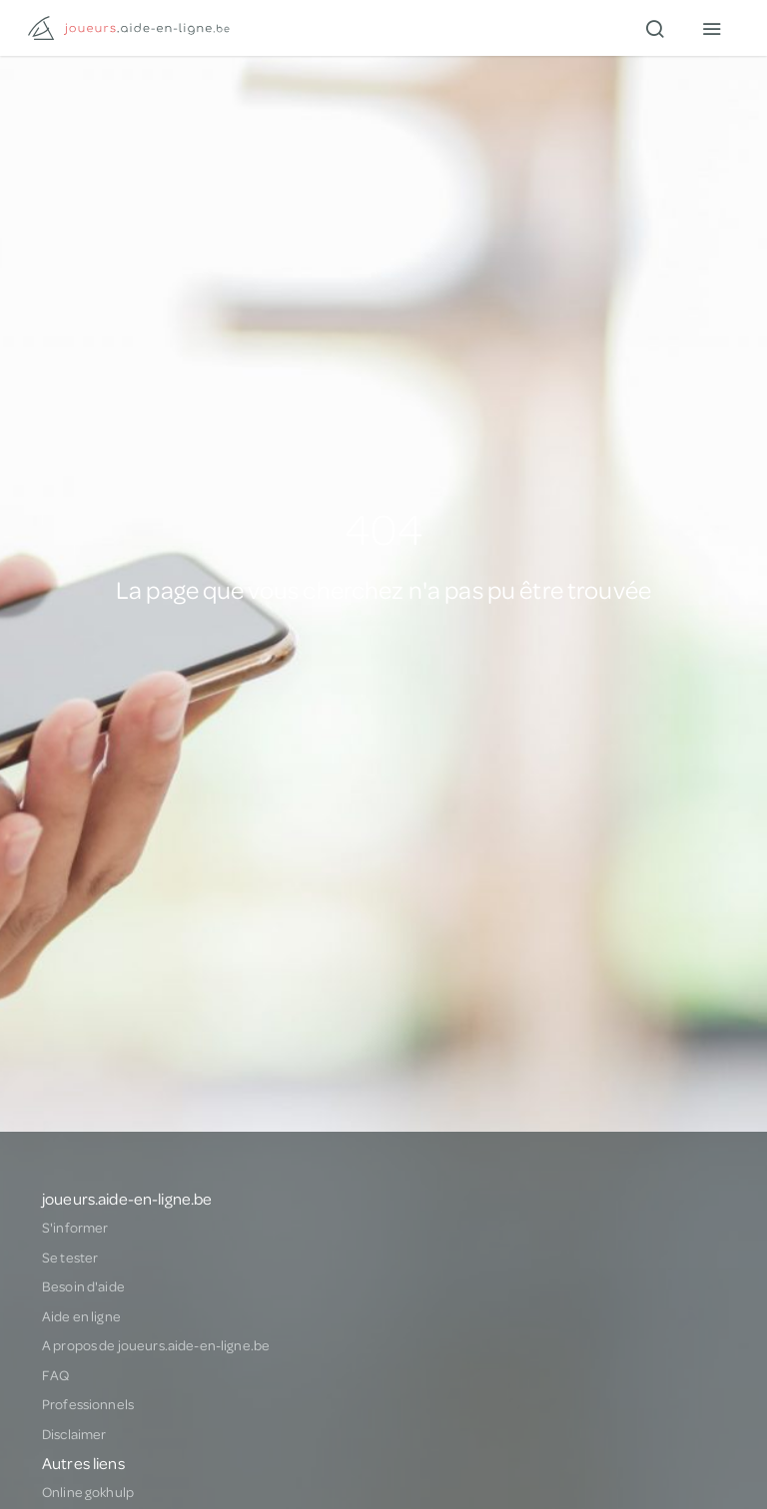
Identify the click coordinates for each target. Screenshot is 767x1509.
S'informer (75, 1228)
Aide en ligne (81, 1316)
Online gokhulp (88, 1492)
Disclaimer (74, 1434)
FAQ (55, 1375)
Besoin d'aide (83, 1286)
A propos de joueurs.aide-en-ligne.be (156, 1345)
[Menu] (711, 28)
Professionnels (88, 1404)
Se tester (70, 1257)
